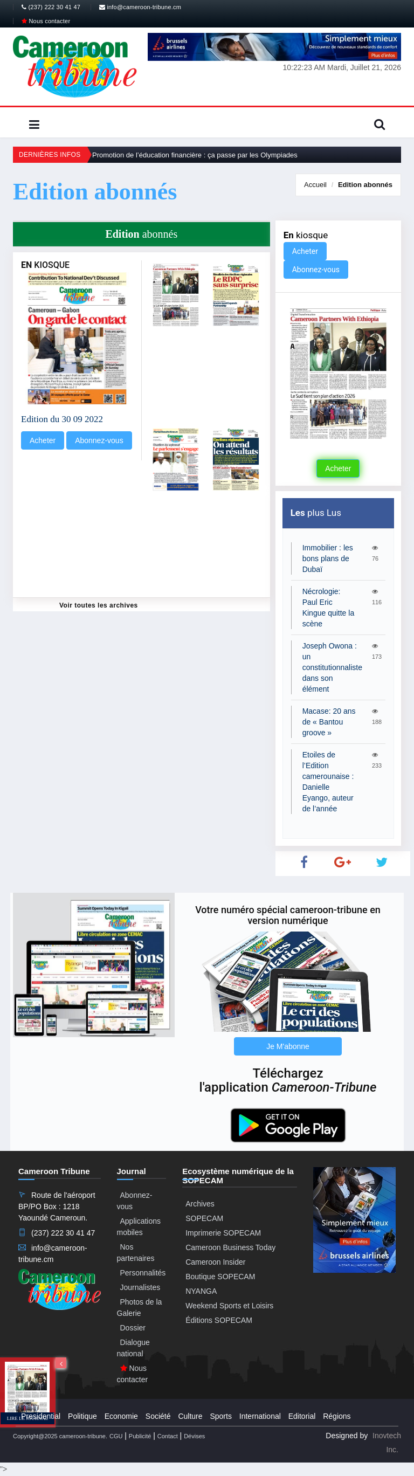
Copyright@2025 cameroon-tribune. (60, 1436)
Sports (220, 1416)
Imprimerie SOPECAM (223, 1233)
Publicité (140, 1436)
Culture (190, 1416)
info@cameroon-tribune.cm (140, 7)
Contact (167, 1436)
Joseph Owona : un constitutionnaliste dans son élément (332, 667)
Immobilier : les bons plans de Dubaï (327, 558)
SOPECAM (204, 1218)
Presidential (40, 1416)
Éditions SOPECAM (218, 1320)
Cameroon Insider (215, 1262)
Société (158, 1416)
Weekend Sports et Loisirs (229, 1305)
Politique (82, 1416)
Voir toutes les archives (98, 605)
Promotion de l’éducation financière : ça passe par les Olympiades (195, 155)
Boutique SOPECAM (220, 1276)
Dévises (194, 1436)
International (260, 1416)
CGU (115, 1436)
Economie (121, 1416)
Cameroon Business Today (230, 1247)
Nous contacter (46, 21)
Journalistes (140, 1287)
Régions (336, 1416)
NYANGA (201, 1291)
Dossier (133, 1327)
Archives (200, 1203)
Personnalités (143, 1272)
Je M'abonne (287, 1046)
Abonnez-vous (99, 440)
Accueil (315, 185)
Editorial (302, 1416)
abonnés (365, 185)
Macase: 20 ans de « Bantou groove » (329, 722)
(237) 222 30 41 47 (51, 7)
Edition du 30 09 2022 (62, 419)
